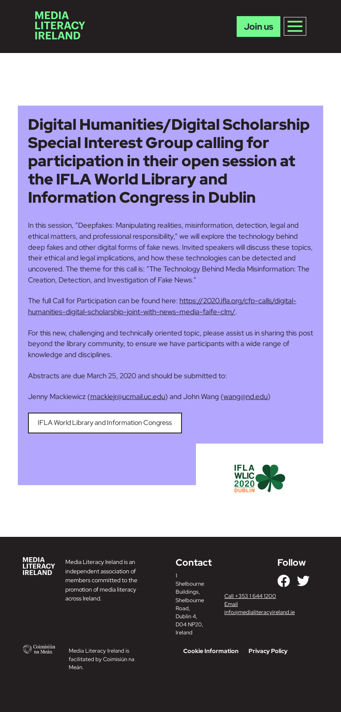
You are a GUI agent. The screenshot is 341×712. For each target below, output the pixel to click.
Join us (258, 26)
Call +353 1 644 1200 (250, 596)
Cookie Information (210, 651)
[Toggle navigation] (295, 26)
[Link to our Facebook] (283, 580)
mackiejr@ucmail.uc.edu (127, 396)
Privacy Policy (268, 651)
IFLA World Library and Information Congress (105, 422)
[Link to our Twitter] (303, 580)
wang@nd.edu (246, 396)
